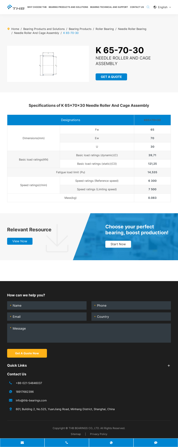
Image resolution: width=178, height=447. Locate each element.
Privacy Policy (98, 434)
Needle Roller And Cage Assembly (36, 33)
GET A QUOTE (111, 77)
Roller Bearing (105, 29)
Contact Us (137, 7)
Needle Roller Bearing (132, 29)
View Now (19, 241)
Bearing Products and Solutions (68, 7)
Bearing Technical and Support (109, 7)
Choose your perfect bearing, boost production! (136, 230)
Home (15, 29)
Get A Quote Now (27, 353)
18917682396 (25, 391)
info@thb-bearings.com (31, 400)
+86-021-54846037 (29, 383)
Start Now (118, 244)
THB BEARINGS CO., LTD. (84, 428)
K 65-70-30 (71, 33)
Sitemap (76, 434)
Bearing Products (80, 29)
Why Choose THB (37, 7)
